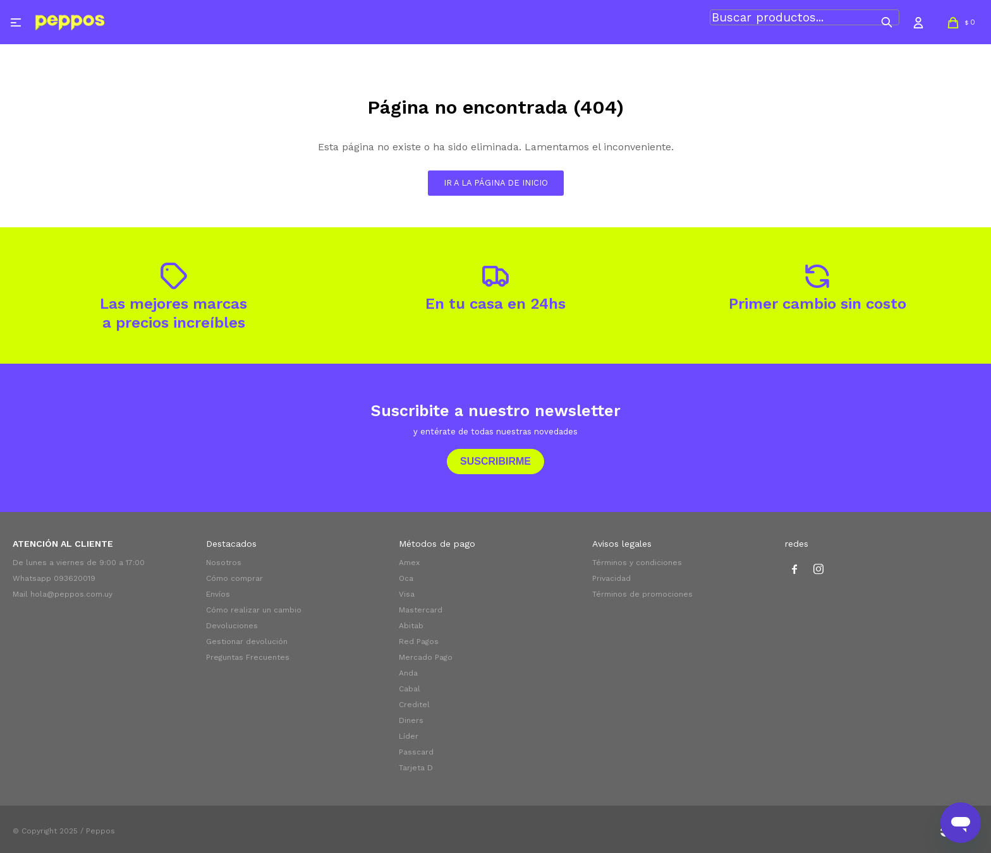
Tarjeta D (416, 767)
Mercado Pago (426, 657)
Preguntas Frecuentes (247, 657)
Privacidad (611, 578)
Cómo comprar (234, 578)
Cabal (409, 688)
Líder (408, 736)
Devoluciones (232, 625)
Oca (406, 578)
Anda (408, 673)
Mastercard (420, 609)
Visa (407, 594)
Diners (411, 720)
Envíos (218, 594)
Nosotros (223, 562)
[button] (886, 22)
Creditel (414, 704)
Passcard (416, 752)
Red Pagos (419, 641)
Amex (409, 562)
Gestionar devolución (247, 641)
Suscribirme (495, 461)
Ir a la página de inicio (496, 183)
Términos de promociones (642, 594)
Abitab (411, 625)
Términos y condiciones (637, 562)
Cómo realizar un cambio (253, 609)
